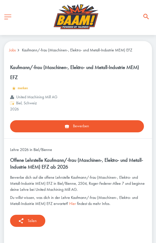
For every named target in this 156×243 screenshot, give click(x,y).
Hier (72, 203)
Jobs (12, 50)
